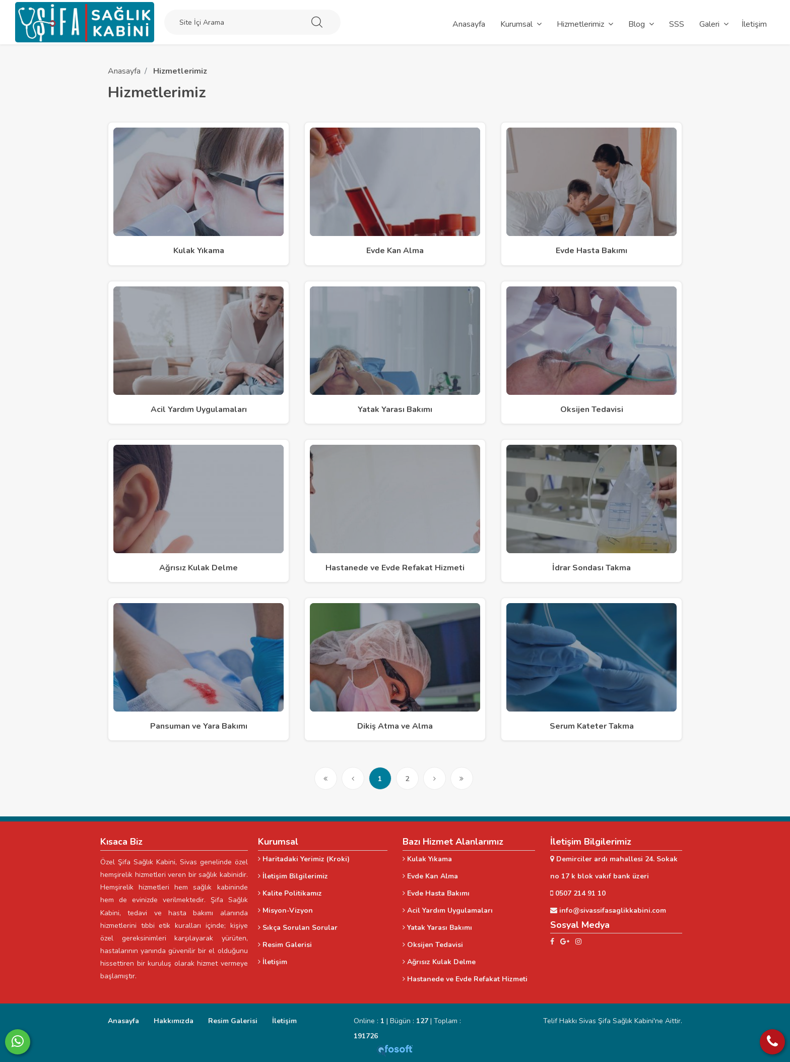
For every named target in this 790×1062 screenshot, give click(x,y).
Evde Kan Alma (430, 876)
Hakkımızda (173, 1021)
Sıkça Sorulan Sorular (298, 927)
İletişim (272, 962)
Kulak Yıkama (427, 859)
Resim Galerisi (285, 945)
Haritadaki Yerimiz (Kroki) (304, 859)
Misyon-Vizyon (285, 910)
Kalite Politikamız (290, 893)
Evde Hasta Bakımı (436, 893)
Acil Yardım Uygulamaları (448, 910)
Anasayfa (124, 71)
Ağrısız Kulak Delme (439, 962)
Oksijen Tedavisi (433, 945)
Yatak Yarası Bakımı (437, 927)
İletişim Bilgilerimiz (293, 876)
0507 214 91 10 (578, 893)
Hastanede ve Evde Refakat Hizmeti (465, 979)
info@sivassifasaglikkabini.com (608, 910)
